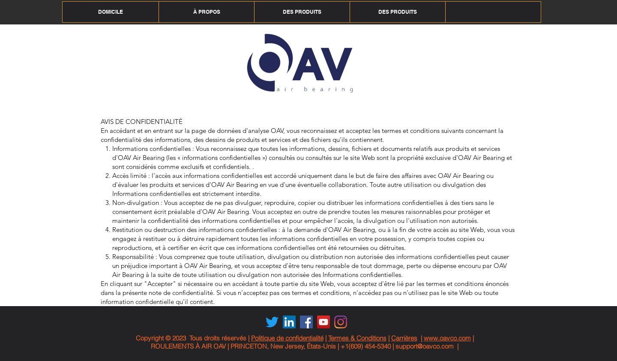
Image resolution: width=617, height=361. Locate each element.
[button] (206, 12)
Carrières (404, 338)
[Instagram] (340, 322)
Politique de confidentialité (287, 338)
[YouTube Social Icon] (323, 322)
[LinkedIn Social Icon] (289, 322)
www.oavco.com (447, 338)
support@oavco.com (424, 346)
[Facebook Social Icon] (306, 322)
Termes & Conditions (357, 338)
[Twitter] (272, 322)
